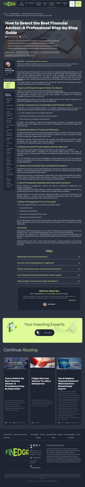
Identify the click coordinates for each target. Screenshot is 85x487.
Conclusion (9, 142)
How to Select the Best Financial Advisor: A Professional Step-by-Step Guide (29, 15)
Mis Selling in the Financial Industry (15, 55)
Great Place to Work (53, 462)
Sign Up (78, 4)
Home (5, 14)
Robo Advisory (31, 55)
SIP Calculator (50, 452)
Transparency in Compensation (10, 107)
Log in (72, 4)
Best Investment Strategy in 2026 (70, 462)
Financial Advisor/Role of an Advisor (32, 14)
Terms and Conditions (20, 434)
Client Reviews (60, 452)
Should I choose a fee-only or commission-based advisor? (10, 171)
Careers (58, 3)
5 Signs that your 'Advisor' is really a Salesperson (41, 381)
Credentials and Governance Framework (9, 132)
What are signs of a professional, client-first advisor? (37, 281)
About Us (45, 4)
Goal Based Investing (73, 458)
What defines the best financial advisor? (9, 151)
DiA (26, 3)
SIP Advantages (64, 456)
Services (31, 3)
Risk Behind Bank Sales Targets (50, 52)
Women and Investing (52, 450)
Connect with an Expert (8, 85)
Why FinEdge (21, 4)
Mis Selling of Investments (73, 460)
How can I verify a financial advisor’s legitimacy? (9, 160)
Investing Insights (51, 4)
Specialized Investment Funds (55, 460)
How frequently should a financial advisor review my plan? (9, 182)
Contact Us (64, 4)
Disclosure (7, 437)
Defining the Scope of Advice (9, 100)
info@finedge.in (36, 467)
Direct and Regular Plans (59, 458)
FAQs (7, 145)
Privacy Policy (8, 434)
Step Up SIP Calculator (70, 449)
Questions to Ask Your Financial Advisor (28, 52)
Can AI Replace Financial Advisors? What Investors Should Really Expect (68, 383)
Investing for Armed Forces (54, 449)
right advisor (59, 91)
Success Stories (38, 4)
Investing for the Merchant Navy (65, 454)
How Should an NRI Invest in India (70, 450)
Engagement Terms (9, 139)
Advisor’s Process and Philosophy (9, 113)
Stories (78, 434)
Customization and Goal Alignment (10, 120)
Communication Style (10, 125)
